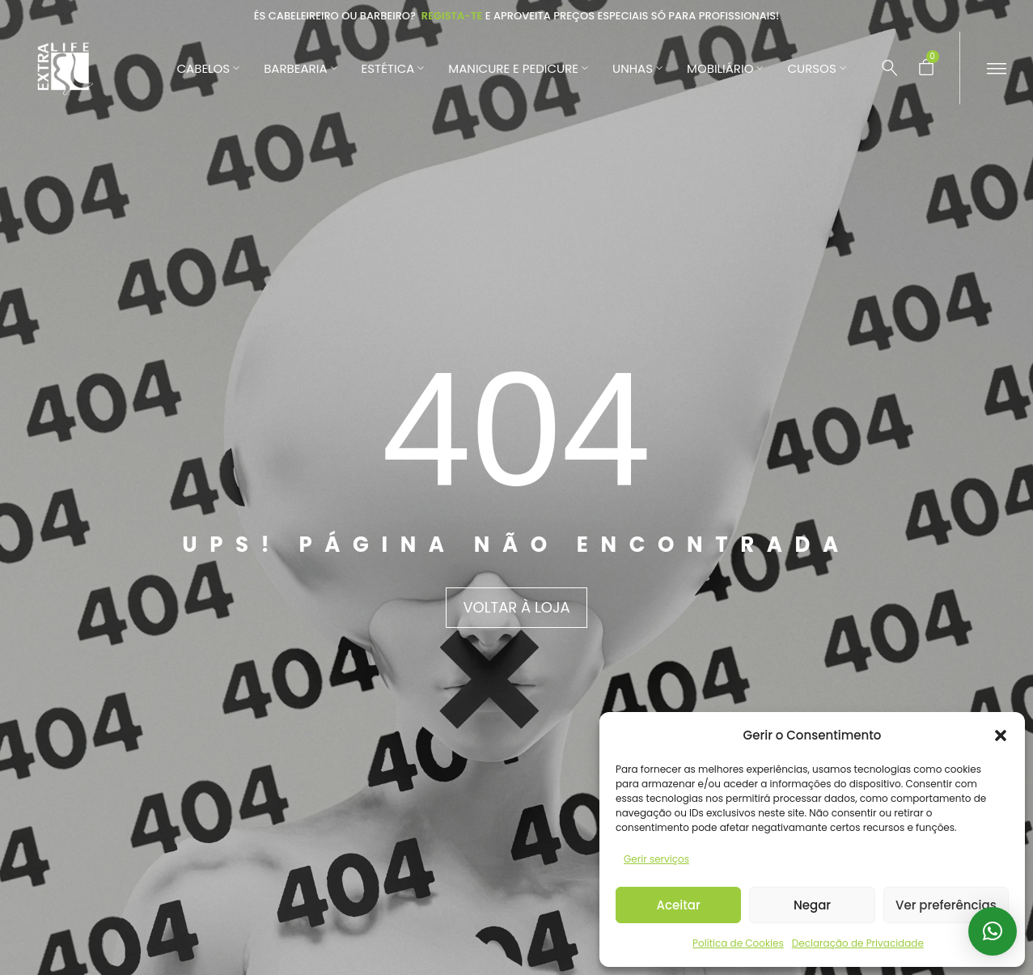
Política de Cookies (738, 943)
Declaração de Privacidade (858, 943)
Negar (812, 905)
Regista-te (452, 15)
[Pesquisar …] (890, 68)
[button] (1001, 735)
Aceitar (679, 905)
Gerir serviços (656, 859)
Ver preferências (946, 905)
